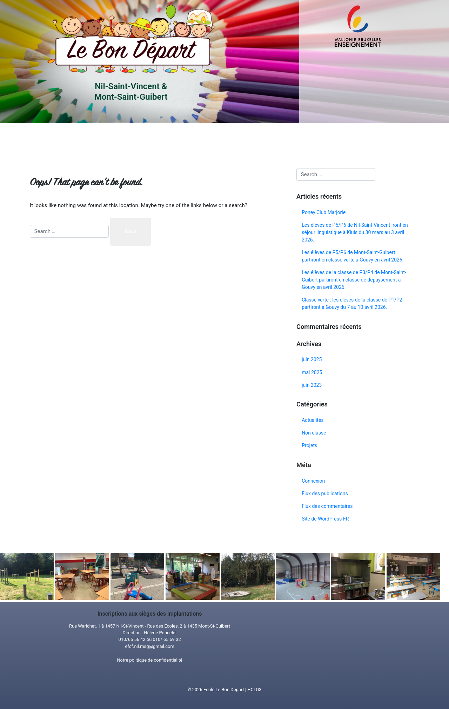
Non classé (314, 433)
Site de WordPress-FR (325, 519)
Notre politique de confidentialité (149, 660)
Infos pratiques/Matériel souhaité (124, 141)
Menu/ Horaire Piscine (248, 141)
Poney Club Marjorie (324, 212)
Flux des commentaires (327, 506)
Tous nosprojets (372, 141)
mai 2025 (312, 372)
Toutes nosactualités (310, 141)
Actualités (312, 420)
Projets (309, 445)
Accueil (61, 141)
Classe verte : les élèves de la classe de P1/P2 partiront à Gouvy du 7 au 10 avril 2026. (352, 303)
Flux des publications (325, 493)
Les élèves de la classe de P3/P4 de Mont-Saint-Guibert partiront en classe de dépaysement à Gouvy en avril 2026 (354, 280)
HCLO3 (254, 689)
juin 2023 (312, 385)
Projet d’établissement (185, 141)
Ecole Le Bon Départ (223, 689)
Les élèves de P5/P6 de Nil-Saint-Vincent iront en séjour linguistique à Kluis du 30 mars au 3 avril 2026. (355, 232)
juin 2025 (312, 359)
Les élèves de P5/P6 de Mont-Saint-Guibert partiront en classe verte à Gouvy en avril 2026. (352, 256)
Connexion (313, 481)
